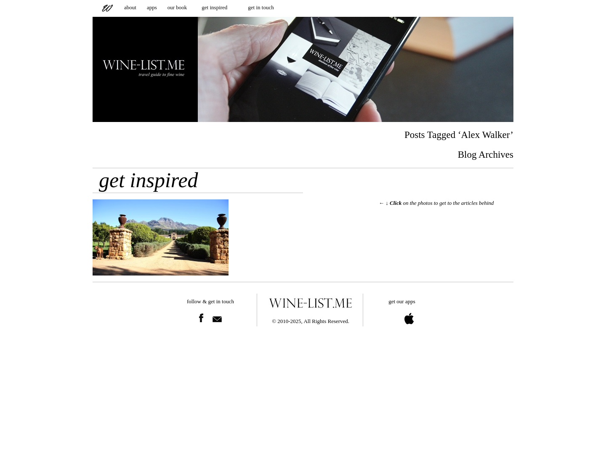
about (130, 7)
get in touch (261, 7)
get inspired (214, 7)
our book (177, 7)
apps (152, 7)
